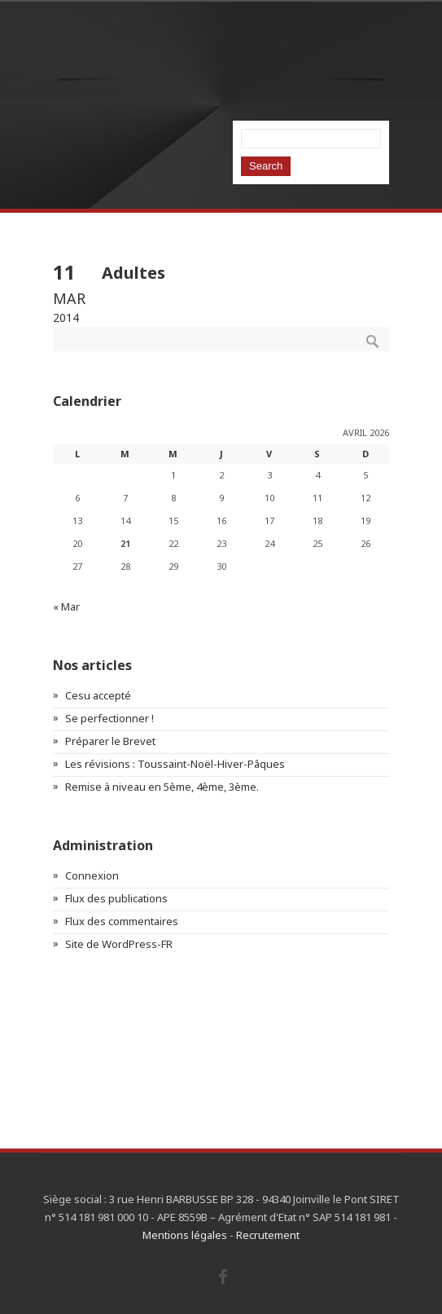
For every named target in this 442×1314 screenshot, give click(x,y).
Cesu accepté (98, 695)
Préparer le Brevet (110, 741)
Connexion (92, 875)
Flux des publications (116, 898)
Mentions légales (184, 1235)
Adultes (133, 273)
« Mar (66, 606)
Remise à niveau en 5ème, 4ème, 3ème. (162, 786)
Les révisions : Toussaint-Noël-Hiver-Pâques (175, 763)
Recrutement (268, 1235)
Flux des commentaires (121, 921)
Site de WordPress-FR (119, 944)
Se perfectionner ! (109, 718)
